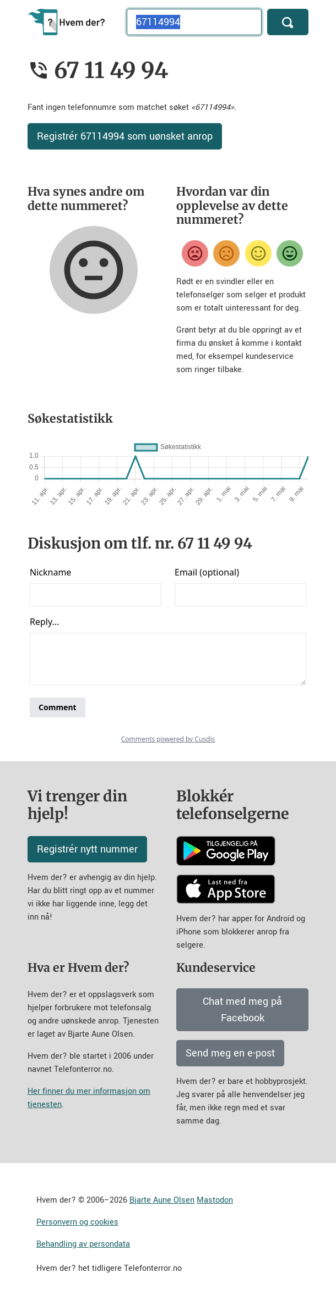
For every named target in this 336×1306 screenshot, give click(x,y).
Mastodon (215, 1200)
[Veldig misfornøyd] (195, 253)
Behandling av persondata (83, 1244)
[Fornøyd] (258, 253)
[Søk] (287, 22)
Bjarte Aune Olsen (161, 1200)
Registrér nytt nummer (87, 849)
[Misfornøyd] (226, 253)
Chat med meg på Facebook (242, 1009)
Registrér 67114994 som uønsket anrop (125, 136)
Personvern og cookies (77, 1222)
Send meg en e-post (230, 1053)
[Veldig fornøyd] (290, 253)
